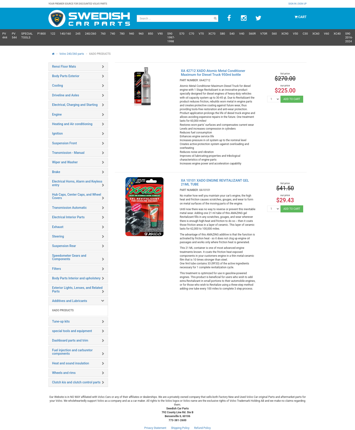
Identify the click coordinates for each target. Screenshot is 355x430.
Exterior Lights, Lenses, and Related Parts (77, 289)
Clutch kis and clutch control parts (76, 382)
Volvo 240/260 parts (71, 53)
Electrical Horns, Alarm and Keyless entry (77, 183)
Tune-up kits (61, 321)
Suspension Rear (64, 246)
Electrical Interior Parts (68, 217)
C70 (191, 33)
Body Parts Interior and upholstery (76, 278)
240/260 (90, 33)
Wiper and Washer (65, 162)
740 (112, 33)
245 (77, 33)
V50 (295, 33)
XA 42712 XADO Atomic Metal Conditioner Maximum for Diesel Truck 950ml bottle (213, 73)
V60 (326, 33)
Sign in (292, 3)
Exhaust (57, 227)
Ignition (57, 133)
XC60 (315, 33)
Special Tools (27, 35)
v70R (263, 33)
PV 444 (4, 35)
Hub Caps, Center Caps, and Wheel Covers (76, 196)
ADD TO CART (291, 99)
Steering (58, 236)
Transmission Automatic (69, 207)
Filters (56, 269)
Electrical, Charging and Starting (75, 105)
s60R (252, 33)
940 (131, 33)
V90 (160, 33)
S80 (222, 33)
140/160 (65, 33)
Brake (56, 172)
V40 (241, 33)
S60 (274, 33)
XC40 (337, 33)
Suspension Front (64, 143)
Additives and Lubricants (69, 301)
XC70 (211, 33)
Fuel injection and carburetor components (72, 351)
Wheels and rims (64, 373)
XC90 (284, 33)
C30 (305, 33)
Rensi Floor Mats (64, 66)
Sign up (302, 3)
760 (103, 33)
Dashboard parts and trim (70, 340)
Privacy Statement (155, 428)
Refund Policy (202, 428)
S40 (232, 33)
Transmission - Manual (68, 152)
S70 (181, 33)
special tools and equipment (72, 331)
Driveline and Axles (65, 95)
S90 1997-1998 (171, 37)
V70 (201, 33)
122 (52, 33)
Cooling (57, 85)
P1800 (41, 33)
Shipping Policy (180, 428)
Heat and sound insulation (70, 363)
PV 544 (14, 35)
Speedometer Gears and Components (69, 257)
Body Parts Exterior (65, 76)
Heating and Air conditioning (72, 124)
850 (150, 33)
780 (122, 33)
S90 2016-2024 (349, 37)
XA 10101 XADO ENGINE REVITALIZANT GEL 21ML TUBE (215, 182)
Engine (57, 114)
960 (141, 33)
